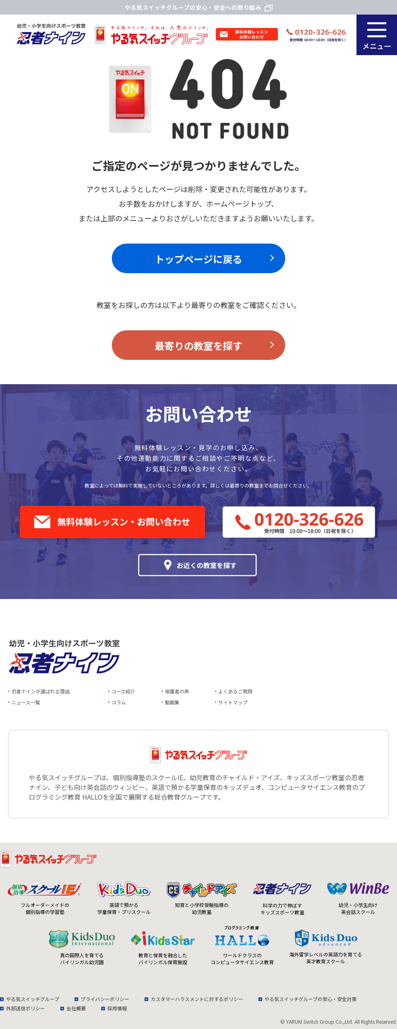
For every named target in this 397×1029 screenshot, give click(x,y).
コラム (118, 702)
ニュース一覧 (25, 702)
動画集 (172, 702)
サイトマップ (233, 702)
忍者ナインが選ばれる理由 (40, 691)
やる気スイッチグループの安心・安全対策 (310, 998)
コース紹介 (123, 691)
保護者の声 (177, 691)
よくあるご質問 (235, 691)
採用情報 (117, 1008)
